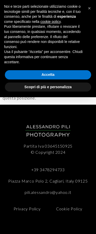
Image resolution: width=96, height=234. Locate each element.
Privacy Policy (27, 208)
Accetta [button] (48, 75)
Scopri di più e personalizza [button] (47, 87)
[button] (89, 8)
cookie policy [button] (50, 22)
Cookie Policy (69, 208)
